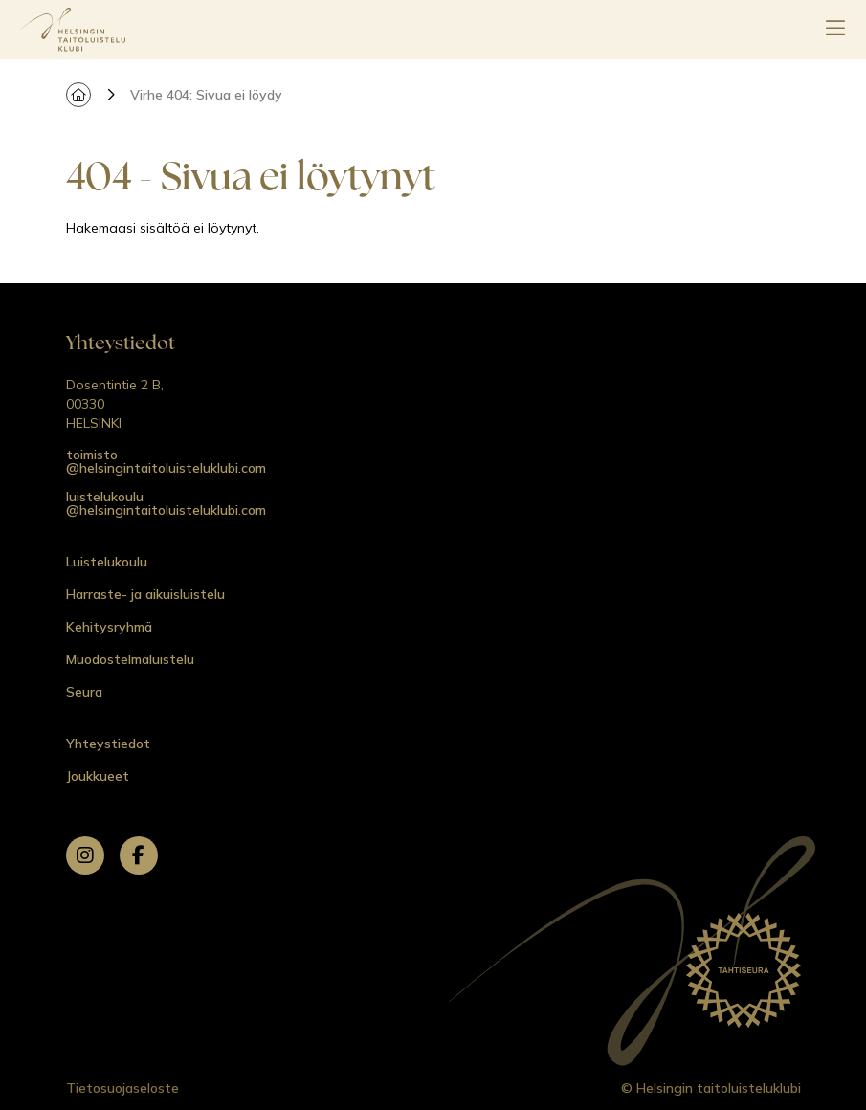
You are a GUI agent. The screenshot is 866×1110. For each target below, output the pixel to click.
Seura (84, 692)
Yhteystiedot (108, 743)
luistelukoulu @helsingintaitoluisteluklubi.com (166, 503)
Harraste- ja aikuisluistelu (145, 594)
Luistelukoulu (106, 561)
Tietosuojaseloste (122, 1088)
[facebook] (139, 855)
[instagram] (85, 855)
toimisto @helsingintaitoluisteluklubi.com (166, 461)
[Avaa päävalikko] (835, 29)
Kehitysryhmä (109, 626)
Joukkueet (97, 776)
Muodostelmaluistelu (130, 659)
